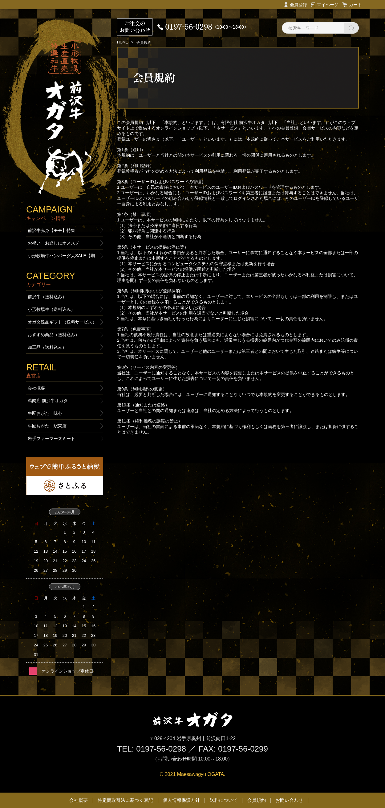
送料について (223, 800)
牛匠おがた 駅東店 (47, 425)
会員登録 (298, 4)
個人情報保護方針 (181, 800)
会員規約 (256, 800)
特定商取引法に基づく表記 (125, 800)
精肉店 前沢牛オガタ (48, 400)
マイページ (327, 4)
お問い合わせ (289, 800)
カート (355, 4)
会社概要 (36, 387)
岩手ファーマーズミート (51, 438)
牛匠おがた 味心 (45, 413)
